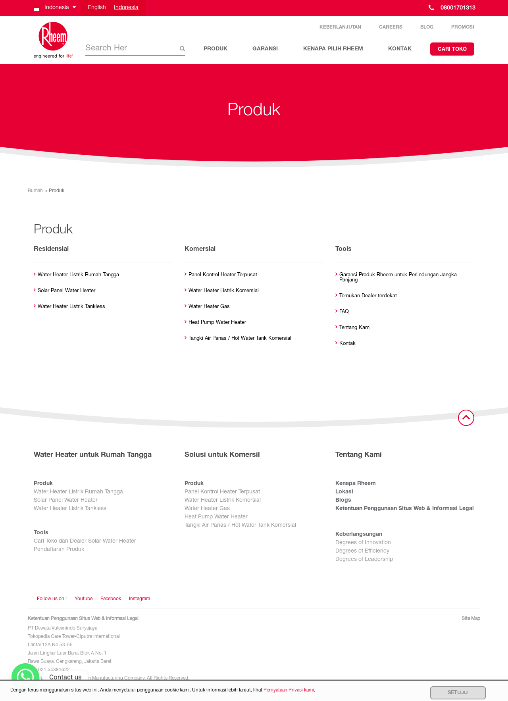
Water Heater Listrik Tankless (71, 307)
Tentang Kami (355, 328)
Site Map (471, 618)
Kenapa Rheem (355, 484)
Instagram (139, 599)
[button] (54, 8)
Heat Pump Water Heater (217, 322)
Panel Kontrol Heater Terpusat (223, 275)
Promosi (462, 27)
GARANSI (265, 49)
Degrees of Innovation (363, 543)
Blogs (343, 500)
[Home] (53, 40)
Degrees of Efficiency (362, 551)
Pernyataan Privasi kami (289, 690)
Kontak (347, 344)
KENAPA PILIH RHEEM (333, 49)
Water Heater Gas (209, 307)
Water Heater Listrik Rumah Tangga (78, 275)
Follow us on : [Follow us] (52, 599)
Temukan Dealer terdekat (368, 296)
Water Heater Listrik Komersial (224, 291)
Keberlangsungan (358, 534)
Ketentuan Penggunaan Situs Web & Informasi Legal (404, 509)
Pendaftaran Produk (59, 550)
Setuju (458, 693)
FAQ (344, 312)
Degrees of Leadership (364, 559)
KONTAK (400, 49)
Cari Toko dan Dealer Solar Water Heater (85, 541)
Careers (390, 27)
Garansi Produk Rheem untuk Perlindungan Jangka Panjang (398, 278)
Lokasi (344, 492)
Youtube (83, 599)
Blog (426, 27)
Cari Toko (452, 49)
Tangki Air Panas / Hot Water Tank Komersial (240, 338)
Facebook (110, 599)
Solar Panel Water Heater (66, 291)
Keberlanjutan (340, 27)
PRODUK (215, 49)
